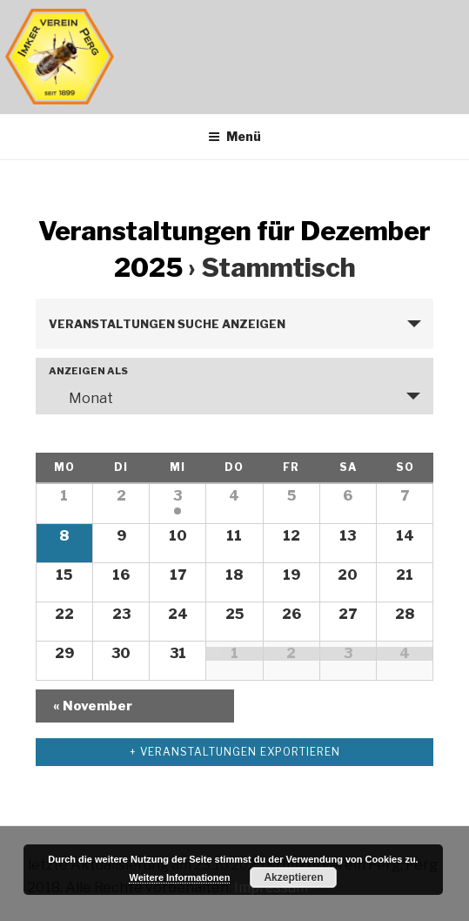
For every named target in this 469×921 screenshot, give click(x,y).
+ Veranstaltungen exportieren (235, 751)
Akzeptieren (293, 877)
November (92, 706)
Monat (80, 398)
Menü (234, 136)
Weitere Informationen (179, 877)
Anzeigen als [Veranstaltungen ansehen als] (88, 371)
